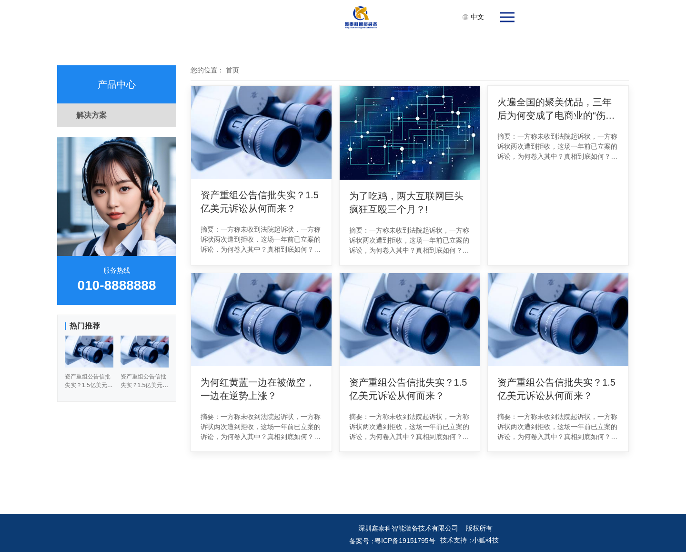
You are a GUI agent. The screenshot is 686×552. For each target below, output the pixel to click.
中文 (473, 16)
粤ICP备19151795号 (404, 540)
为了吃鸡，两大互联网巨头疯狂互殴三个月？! (406, 203)
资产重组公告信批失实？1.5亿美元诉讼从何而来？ (260, 202)
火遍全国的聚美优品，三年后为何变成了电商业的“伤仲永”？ (556, 109)
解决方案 (91, 115)
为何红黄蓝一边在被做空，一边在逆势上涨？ (258, 389)
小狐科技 (485, 540)
